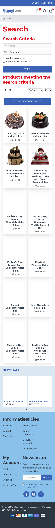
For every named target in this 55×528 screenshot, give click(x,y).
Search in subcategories (14, 58)
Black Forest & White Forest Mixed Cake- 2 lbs (40, 401)
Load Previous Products (29, 101)
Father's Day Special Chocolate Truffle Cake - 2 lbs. (40, 222)
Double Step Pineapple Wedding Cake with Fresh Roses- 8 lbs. (40, 176)
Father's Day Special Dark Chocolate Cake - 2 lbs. (14, 266)
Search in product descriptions (17, 61)
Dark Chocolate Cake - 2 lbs (15, 135)
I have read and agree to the (35, 485)
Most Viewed (11, 370)
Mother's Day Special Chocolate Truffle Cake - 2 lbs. (40, 351)
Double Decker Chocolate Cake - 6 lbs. (14, 173)
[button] (26, 409)
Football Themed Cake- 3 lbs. (40, 265)
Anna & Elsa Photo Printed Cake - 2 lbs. (15, 401)
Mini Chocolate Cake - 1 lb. (40, 306)
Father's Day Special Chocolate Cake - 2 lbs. (14, 220)
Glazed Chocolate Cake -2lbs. (14, 308)
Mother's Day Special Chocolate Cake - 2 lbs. (14, 349)
